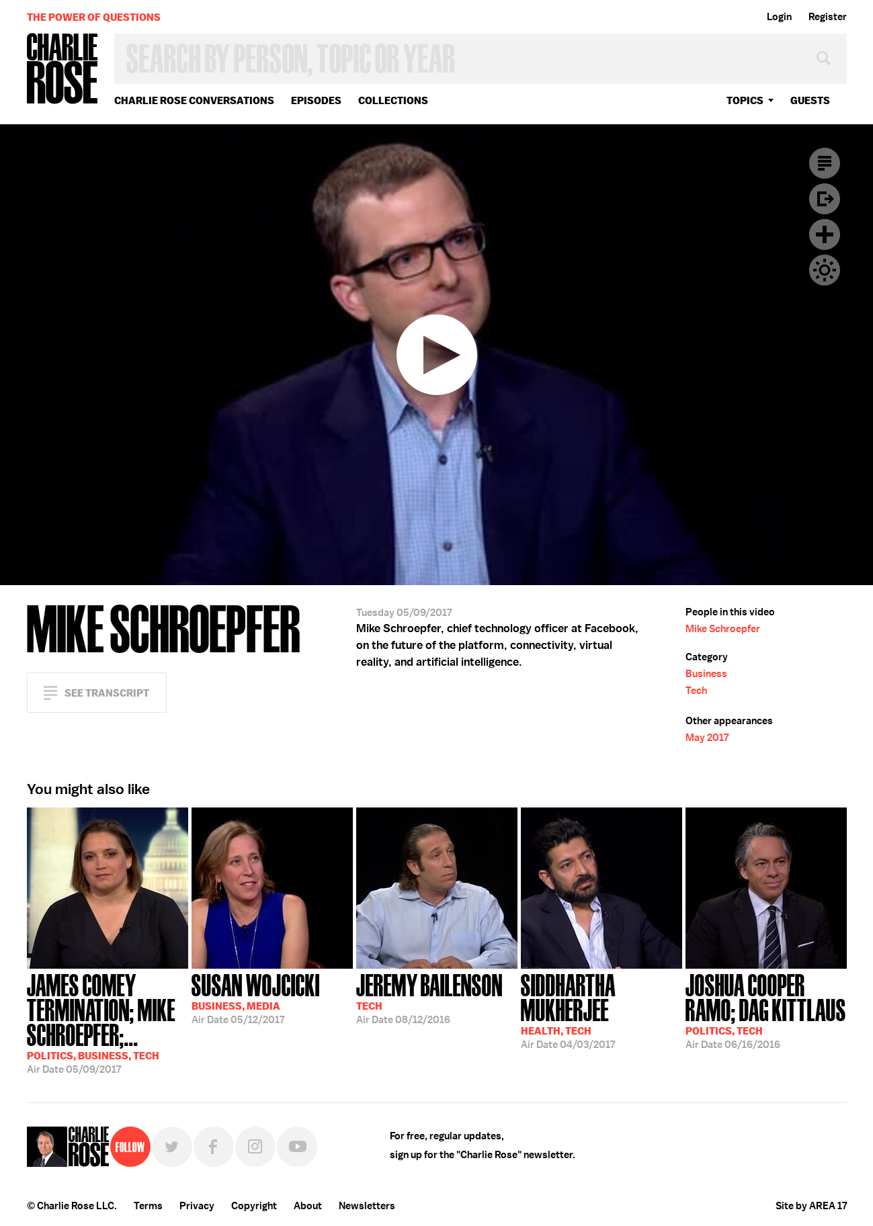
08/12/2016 (429, 997)
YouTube (297, 1147)
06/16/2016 (766, 1010)
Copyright (254, 1206)
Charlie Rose (62, 69)
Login (779, 17)
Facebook (214, 1147)
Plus (824, 234)
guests (810, 100)
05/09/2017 (107, 1022)
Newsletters (367, 1206)
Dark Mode (824, 270)
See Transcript (107, 693)
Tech (696, 690)
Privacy (196, 1206)
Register (827, 17)
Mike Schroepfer (722, 629)
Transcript (824, 163)
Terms (148, 1206)
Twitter (172, 1147)
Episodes (316, 100)
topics (744, 100)
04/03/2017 (601, 1010)
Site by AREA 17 (811, 1206)
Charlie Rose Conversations (194, 100)
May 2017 (707, 737)
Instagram (255, 1147)
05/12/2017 (256, 997)
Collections (393, 100)
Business (706, 674)
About (308, 1206)
